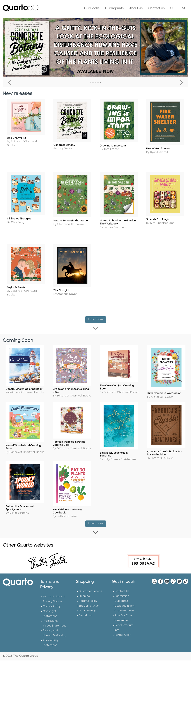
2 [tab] (93, 82)
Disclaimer (85, 618)
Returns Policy (88, 603)
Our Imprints (114, 8)
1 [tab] (90, 82)
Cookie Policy (52, 608)
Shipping (84, 598)
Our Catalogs (87, 613)
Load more (97, 318)
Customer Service (90, 593)
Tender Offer (122, 637)
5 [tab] (100, 82)
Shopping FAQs (89, 608)
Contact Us (156, 8)
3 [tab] (95, 82)
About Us (135, 8)
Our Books (91, 8)
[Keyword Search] (183, 8)
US (172, 8)
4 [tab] (98, 82)
